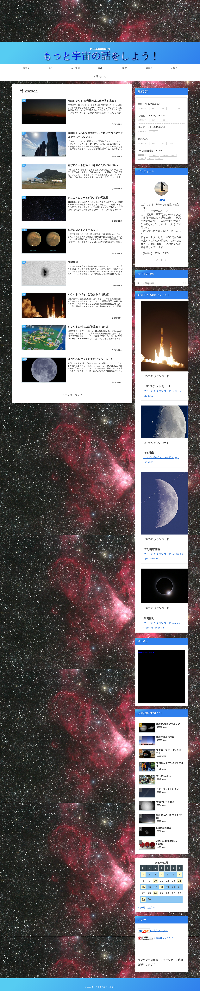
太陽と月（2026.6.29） (149, 104)
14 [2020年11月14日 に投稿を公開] (179, 880)
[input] (161, 283)
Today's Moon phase (146, 652)
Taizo (161, 199)
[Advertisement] (100, 21)
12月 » (151, 907)
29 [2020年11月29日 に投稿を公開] (143, 899)
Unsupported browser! (161, 678)
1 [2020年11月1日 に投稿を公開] (143, 874)
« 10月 (141, 907)
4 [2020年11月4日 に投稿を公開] (161, 874)
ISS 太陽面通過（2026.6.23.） (153, 150)
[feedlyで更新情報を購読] (161, 259)
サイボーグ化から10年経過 (151, 127)
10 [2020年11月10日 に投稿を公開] (155, 880)
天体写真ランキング (163, 938)
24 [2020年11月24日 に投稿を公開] (155, 893)
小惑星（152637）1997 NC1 (152, 115)
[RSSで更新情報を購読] (165, 259)
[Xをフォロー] (157, 259)
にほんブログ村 (159, 930)
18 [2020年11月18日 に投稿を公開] (161, 887)
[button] (184, 283)
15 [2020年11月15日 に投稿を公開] (143, 887)
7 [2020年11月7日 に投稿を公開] (179, 874)
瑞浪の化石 (143, 139)
